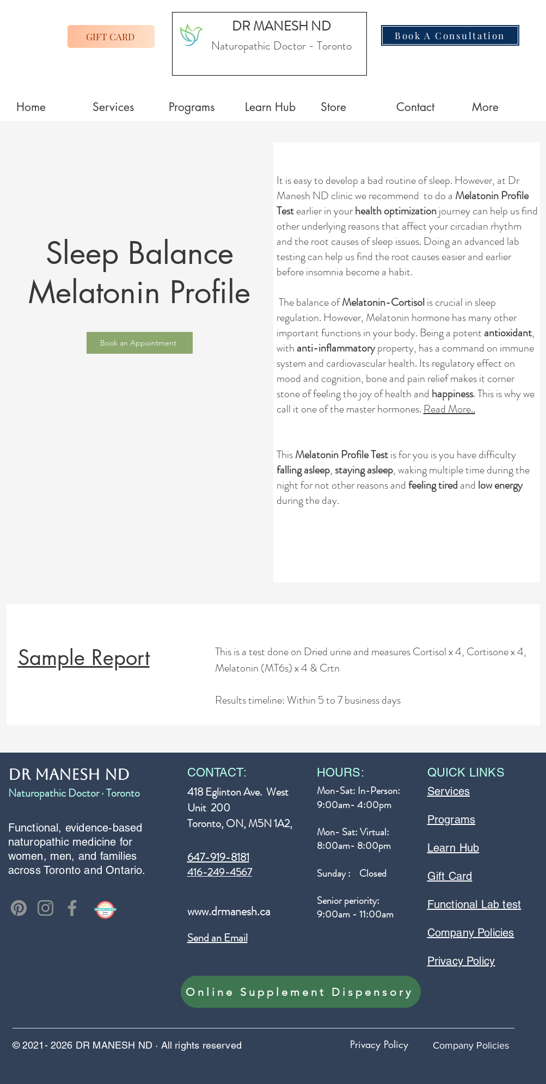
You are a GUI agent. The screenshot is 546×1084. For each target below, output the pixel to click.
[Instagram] (45, 908)
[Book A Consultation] (450, 35)
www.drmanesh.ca (228, 911)
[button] (501, 107)
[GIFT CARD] (111, 36)
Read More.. (449, 409)
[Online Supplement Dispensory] (301, 992)
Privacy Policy (379, 1044)
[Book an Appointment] (140, 343)
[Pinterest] (18, 908)
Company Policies (471, 1045)
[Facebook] (72, 908)
